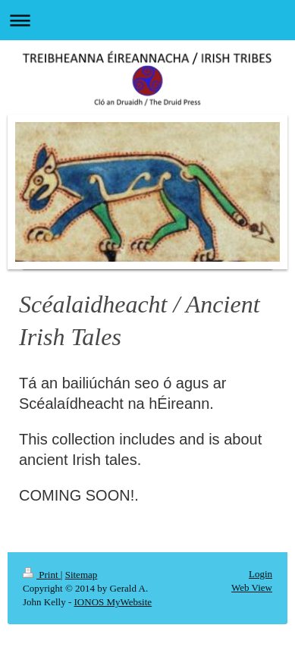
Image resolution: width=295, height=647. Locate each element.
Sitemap (81, 574)
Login (260, 573)
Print (42, 574)
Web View (251, 587)
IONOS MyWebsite (113, 602)
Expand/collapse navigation (147, 20)
